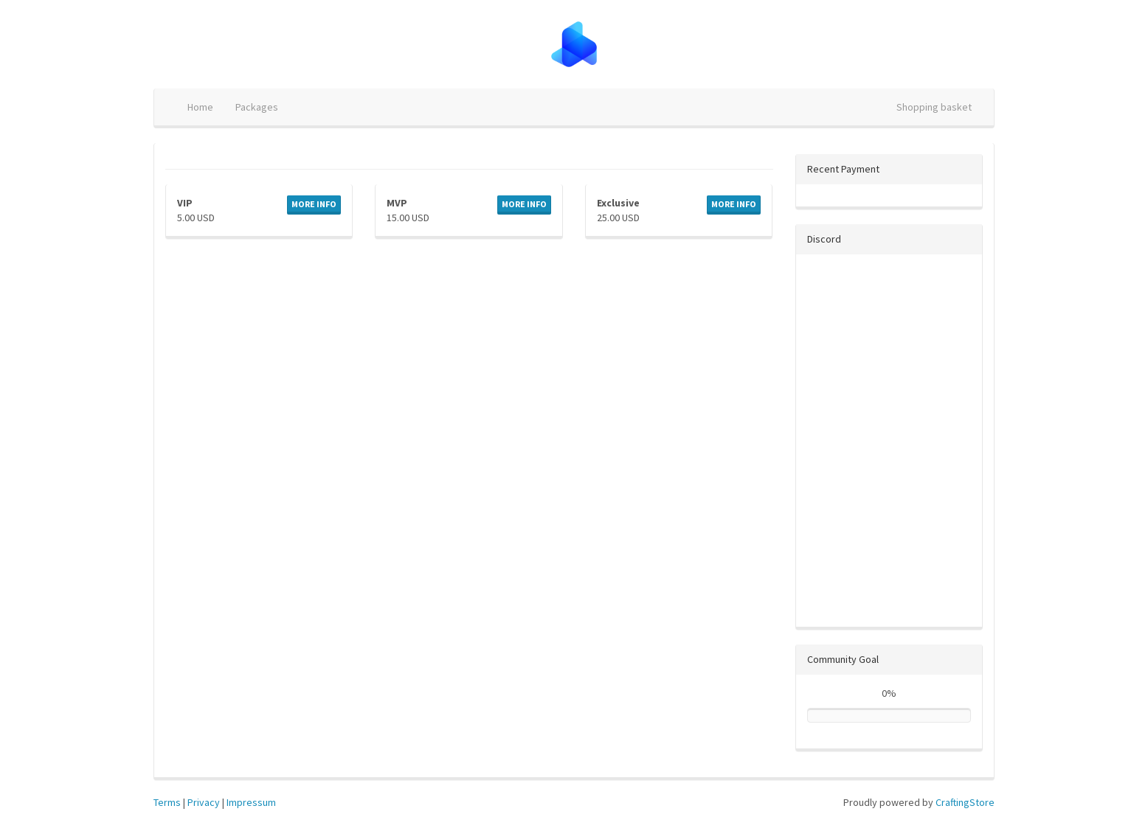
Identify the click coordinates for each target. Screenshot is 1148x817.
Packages (256, 107)
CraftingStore (965, 802)
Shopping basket (934, 107)
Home (200, 107)
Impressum (251, 802)
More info (313, 203)
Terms (167, 802)
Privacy (203, 802)
